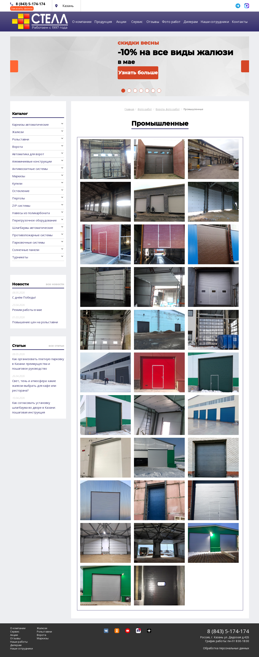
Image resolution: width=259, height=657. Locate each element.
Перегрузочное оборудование (34, 220)
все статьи (56, 346)
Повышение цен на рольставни (35, 322)
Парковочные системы (28, 242)
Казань (68, 6)
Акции (121, 22)
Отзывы (153, 22)
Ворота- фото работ (168, 109)
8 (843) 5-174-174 (30, 3)
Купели (17, 183)
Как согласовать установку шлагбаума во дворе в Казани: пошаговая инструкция (34, 407)
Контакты (239, 22)
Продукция (103, 22)
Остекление (20, 191)
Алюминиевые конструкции (32, 161)
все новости (55, 284)
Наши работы (19, 641)
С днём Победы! (24, 297)
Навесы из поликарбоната (31, 213)
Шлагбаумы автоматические (32, 228)
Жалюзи (18, 132)
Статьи (19, 346)
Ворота (17, 147)
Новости (20, 284)
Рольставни (20, 139)
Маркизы (18, 176)
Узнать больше (138, 72)
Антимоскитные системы (30, 169)
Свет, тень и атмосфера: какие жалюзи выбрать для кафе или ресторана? (34, 385)
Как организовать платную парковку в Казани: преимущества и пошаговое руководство (38, 363)
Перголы (18, 198)
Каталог (20, 114)
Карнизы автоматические (30, 124)
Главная (129, 109)
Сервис (137, 22)
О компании (81, 22)
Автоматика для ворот (28, 154)
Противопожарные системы (32, 235)
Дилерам (191, 22)
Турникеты (20, 257)
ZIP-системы (21, 206)
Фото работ (171, 22)
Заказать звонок (22, 8)
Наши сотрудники (215, 22)
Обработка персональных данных (226, 648)
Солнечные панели (25, 250)
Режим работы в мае (27, 310)
